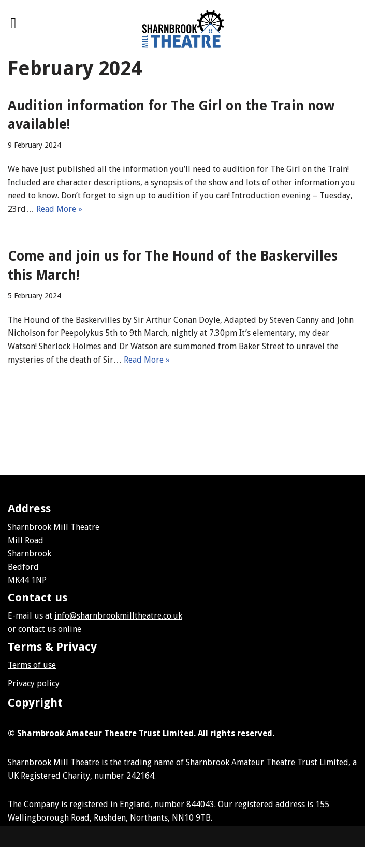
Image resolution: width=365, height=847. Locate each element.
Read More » (59, 209)
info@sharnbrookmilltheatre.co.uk (118, 616)
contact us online (49, 629)
